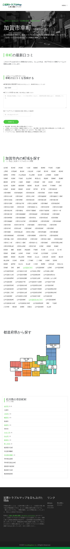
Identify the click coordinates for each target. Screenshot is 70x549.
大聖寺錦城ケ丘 (32, 207)
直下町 (43, 189)
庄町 (60, 186)
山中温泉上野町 (35, 271)
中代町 (35, 253)
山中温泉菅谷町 (9, 285)
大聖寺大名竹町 (20, 221)
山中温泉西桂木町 (51, 289)
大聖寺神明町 (8, 218)
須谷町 (28, 189)
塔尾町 (6, 253)
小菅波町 (36, 182)
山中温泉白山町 (22, 293)
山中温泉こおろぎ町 (50, 278)
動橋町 (35, 168)
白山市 (7, 436)
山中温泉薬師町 (51, 300)
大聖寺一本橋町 (53, 193)
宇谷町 (50, 168)
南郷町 (6, 257)
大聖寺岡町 (19, 200)
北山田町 (29, 179)
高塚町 (56, 246)
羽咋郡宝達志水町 (10, 463)
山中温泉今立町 (22, 271)
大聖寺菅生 (32, 218)
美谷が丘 (60, 264)
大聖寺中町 (7, 228)
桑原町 (6, 182)
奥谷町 (22, 171)
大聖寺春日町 (53, 200)
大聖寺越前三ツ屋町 (56, 196)
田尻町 (6, 250)
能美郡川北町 (8, 448)
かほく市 (8, 433)
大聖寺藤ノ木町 (9, 239)
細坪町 (13, 264)
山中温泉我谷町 (38, 303)
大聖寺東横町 (31, 236)
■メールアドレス (18, 111)
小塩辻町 (30, 171)
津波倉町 (27, 250)
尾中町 (46, 171)
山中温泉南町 (21, 300)
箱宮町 (53, 257)
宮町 (12, 268)
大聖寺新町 (56, 214)
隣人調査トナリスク (60, 504)
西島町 (13, 257)
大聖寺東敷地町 (9, 236)
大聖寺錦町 (28, 228)
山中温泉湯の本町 (24, 303)
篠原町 (29, 186)
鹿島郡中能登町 (9, 466)
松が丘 (21, 264)
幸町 (43, 182)
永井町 (21, 253)
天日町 (43, 250)
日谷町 (14, 261)
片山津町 (32, 175)
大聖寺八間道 (30, 232)
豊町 (47, 303)
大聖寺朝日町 (30, 193)
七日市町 (54, 253)
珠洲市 (6, 421)
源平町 (13, 182)
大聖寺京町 (20, 207)
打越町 (58, 168)
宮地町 (6, 268)
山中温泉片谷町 (35, 296)
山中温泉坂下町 (20, 282)
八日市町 (6, 307)
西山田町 (21, 257)
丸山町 (49, 307)
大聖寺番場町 (53, 232)
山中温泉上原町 (48, 271)
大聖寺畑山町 (18, 232)
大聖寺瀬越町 (8, 221)
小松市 (7, 414)
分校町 (47, 261)
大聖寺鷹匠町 (33, 221)
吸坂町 (21, 189)
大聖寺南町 (44, 243)
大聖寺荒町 (41, 193)
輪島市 (7, 418)
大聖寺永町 (17, 228)
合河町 (6, 168)
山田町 (49, 268)
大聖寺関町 (54, 218)
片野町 (13, 175)
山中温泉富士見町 (21, 296)
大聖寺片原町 (8, 203)
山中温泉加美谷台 (49, 275)
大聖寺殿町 (31, 225)
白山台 (37, 257)
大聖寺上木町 (30, 196)
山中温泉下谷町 (50, 282)
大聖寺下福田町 (44, 211)
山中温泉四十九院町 (35, 282)
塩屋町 (13, 186)
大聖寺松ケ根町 (46, 239)
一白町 (28, 168)
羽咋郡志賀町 (8, 459)
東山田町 (6, 261)
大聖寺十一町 (56, 211)
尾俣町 (53, 171)
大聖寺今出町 (8, 196)
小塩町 (38, 171)
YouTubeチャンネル (50, 507)
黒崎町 (53, 179)
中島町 (28, 253)
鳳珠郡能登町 (8, 474)
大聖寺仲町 (53, 225)
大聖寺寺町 (7, 225)
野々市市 (8, 444)
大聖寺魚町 (19, 196)
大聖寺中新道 (42, 225)
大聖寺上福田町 (32, 203)
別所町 (55, 261)
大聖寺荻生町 (30, 200)
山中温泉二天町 (9, 293)
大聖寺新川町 (8, 214)
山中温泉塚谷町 (9, 289)
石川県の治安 (24, 21)
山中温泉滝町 (49, 285)
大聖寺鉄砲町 (56, 221)
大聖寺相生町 (52, 189)
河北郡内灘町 (9, 455)
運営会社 (49, 503)
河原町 (13, 179)
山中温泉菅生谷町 (36, 285)
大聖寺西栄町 (39, 228)
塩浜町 (6, 186)
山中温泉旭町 (59, 268)
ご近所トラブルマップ (11, 21)
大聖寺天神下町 (19, 225)
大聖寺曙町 (7, 193)
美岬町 (43, 264)
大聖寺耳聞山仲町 (57, 243)
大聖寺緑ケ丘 (33, 243)
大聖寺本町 (33, 239)
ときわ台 (51, 250)
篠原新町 (21, 186)
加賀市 (7, 425)
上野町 (6, 171)
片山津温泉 (22, 175)
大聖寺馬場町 (42, 232)
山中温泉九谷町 (35, 278)
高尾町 (49, 246)
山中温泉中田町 (22, 289)
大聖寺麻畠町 (18, 193)
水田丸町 (51, 264)
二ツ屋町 (39, 261)
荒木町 (13, 168)
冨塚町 (13, 253)
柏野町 (6, 175)
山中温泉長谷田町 (36, 293)
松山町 (28, 264)
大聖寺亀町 (44, 203)
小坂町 (21, 182)
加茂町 (56, 175)
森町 (18, 268)
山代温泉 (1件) (28, 268)
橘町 (12, 250)
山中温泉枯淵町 (22, 278)
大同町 (41, 246)
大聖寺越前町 (42, 196)
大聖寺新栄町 (45, 214)
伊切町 (21, 168)
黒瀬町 (61, 179)
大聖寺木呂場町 (57, 207)
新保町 (13, 189)
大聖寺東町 (20, 236)
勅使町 (19, 250)
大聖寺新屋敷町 (20, 218)
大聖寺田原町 (45, 221)
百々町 (59, 250)
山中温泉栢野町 (9, 278)
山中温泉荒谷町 (9, 271)
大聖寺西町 (50, 228)
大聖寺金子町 (19, 203)
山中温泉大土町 (9, 275)
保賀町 (6, 264)
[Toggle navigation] (64, 5)
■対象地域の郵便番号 (24, 84)
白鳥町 (6, 189)
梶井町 (61, 171)
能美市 (7, 440)
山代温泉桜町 (40, 268)
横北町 (14, 307)
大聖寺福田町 (53, 236)
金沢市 (8, 406)
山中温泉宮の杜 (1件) (36, 300)
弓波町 (54, 303)
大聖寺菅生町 (43, 218)
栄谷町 (50, 182)
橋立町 (61, 257)
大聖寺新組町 (33, 214)
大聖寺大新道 (8, 200)
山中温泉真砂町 (9, 300)
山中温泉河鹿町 (22, 275)
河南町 (6, 179)
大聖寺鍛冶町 (42, 200)
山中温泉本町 (47, 296)
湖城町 (28, 182)
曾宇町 (35, 189)
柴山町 (37, 186)
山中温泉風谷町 (35, 275)
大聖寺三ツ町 (8, 243)
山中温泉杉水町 (22, 285)
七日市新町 (44, 253)
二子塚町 (30, 261)
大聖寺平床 (42, 236)
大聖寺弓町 (32, 246)
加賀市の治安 (35, 21)
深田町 (22, 261)
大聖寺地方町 (8, 211)
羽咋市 (6, 429)
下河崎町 (53, 186)
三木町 (35, 264)
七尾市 (6, 410)
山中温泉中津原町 (36, 289)
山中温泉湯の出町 (9, 303)
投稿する (11, 122)
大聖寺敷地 (19, 211)
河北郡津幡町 (8, 451)
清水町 (44, 186)
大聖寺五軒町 (45, 207)
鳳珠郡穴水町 (8, 470)
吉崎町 (22, 307)
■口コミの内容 (19, 93)
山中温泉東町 (8, 296)
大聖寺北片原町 (9, 207)
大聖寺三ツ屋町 (20, 243)
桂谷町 (40, 175)
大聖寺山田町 (21, 246)
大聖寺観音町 (55, 203)
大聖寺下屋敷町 (31, 211)
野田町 (29, 257)
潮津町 (43, 168)
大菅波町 (14, 171)
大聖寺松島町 (58, 239)
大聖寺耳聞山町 (9, 246)
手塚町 (35, 250)
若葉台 (29, 307)
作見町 (58, 182)
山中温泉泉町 (39, 307)
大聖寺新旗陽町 (20, 214)
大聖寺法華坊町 (22, 239)
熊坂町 (46, 179)
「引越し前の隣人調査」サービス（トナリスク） (22, 516)
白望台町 (45, 257)
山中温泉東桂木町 (51, 293)
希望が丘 (38, 179)
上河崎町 (48, 175)
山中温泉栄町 (8, 282)
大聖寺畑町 (7, 232)
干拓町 (21, 179)
